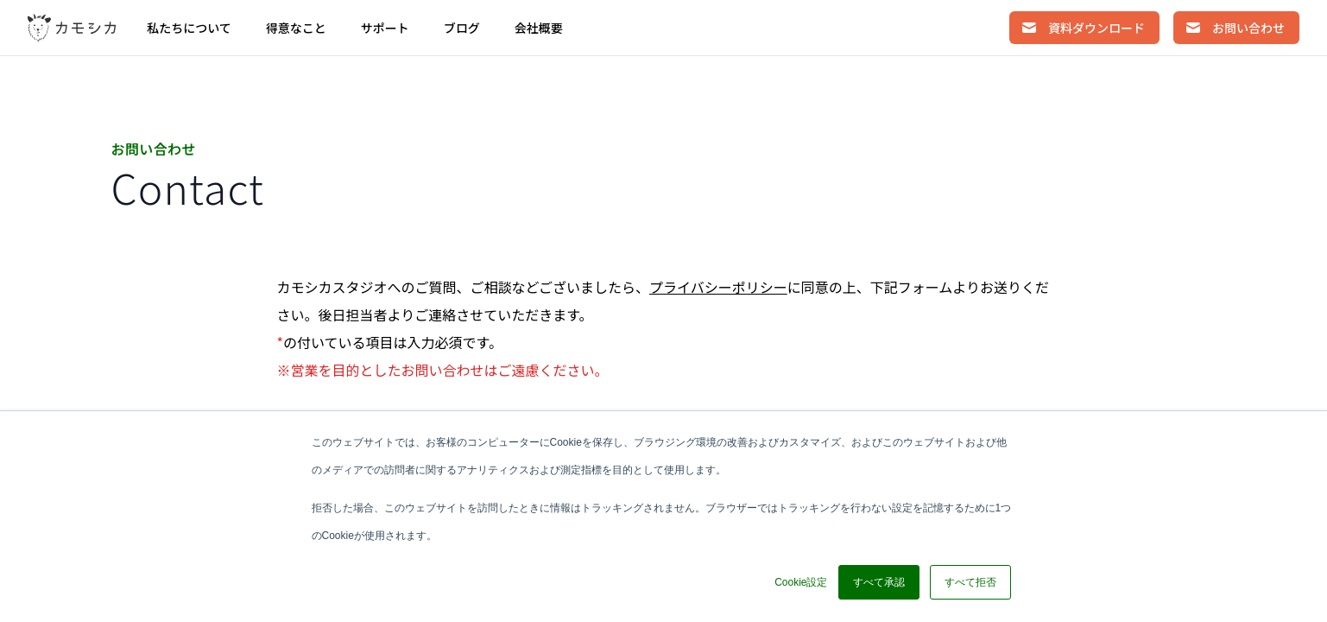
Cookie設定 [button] (800, 582)
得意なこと (296, 27)
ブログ (462, 27)
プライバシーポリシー (718, 286)
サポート (385, 27)
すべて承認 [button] (879, 582)
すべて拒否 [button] (970, 582)
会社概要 (539, 27)
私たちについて (189, 27)
